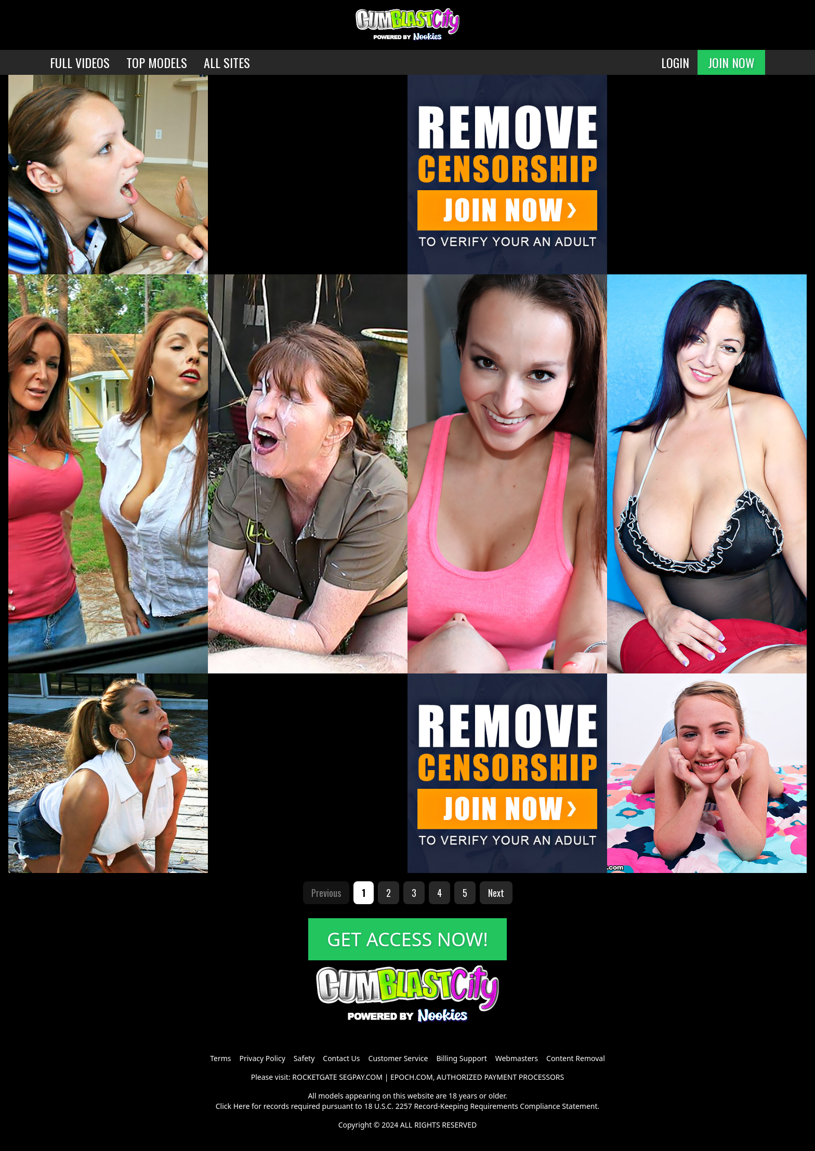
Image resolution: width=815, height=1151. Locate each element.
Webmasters (516, 1058)
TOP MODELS (156, 62)
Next (496, 892)
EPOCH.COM (411, 1077)
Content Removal (575, 1058)
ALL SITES (227, 62)
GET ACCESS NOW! (407, 939)
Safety (304, 1058)
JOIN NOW (731, 62)
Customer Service (398, 1058)
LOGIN (675, 62)
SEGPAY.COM (361, 1077)
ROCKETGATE (314, 1077)
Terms (220, 1058)
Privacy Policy (262, 1058)
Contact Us (341, 1058)
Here (241, 1106)
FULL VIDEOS (80, 62)
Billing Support (461, 1058)
